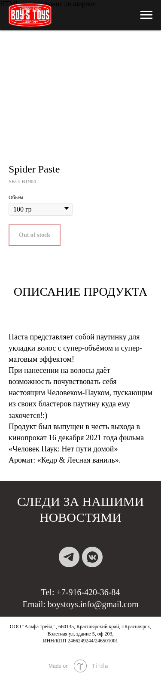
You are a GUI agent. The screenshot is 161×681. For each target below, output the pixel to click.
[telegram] (69, 557)
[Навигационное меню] (146, 15)
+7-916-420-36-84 (88, 592)
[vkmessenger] (92, 557)
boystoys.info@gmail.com (93, 604)
